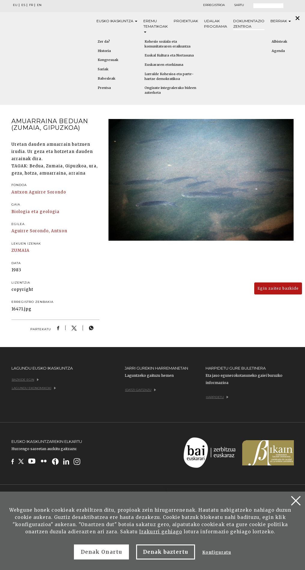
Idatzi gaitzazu (140, 390)
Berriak (280, 21)
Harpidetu (217, 397)
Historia (104, 51)
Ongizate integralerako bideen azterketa (170, 90)
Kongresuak (108, 60)
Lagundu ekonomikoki (34, 388)
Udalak (215, 24)
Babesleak (106, 78)
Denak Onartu (101, 552)
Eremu (155, 26)
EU (15, 5)
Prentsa (104, 88)
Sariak (103, 69)
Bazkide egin (25, 380)
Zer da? (104, 41)
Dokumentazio (248, 24)
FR (31, 5)
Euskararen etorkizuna (164, 64)
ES (23, 5)
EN (39, 5)
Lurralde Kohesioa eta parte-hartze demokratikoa (169, 76)
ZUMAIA (20, 250)
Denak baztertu (165, 552)
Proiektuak (186, 21)
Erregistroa (214, 5)
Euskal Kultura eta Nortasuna (169, 55)
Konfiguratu (216, 552)
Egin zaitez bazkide (278, 288)
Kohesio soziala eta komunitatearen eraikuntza (168, 43)
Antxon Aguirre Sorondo (38, 192)
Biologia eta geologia (35, 211)
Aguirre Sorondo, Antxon (39, 230)
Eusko (116, 21)
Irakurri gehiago (160, 532)
